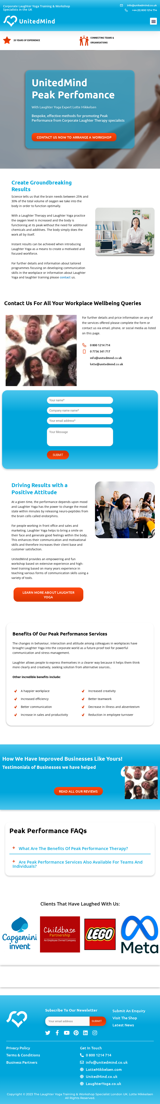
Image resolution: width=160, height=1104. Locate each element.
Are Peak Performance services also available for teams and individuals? (77, 864)
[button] (153, 21)
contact (65, 277)
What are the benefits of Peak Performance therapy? (73, 848)
